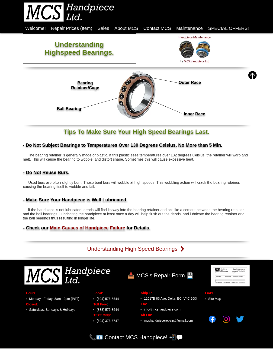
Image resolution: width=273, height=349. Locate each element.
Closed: (31, 304)
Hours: (30, 293)
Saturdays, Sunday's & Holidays (52, 309)
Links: (208, 293)
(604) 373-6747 (108, 321)
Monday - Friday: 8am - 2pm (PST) (54, 299)
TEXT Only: (101, 315)
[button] (228, 28)
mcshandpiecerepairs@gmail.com (168, 320)
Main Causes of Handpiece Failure (87, 227)
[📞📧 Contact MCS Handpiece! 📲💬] (136, 337)
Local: (97, 293)
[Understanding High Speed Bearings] (136, 249)
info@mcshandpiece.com (162, 309)
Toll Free (99, 304)
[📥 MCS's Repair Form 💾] (161, 275)
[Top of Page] (252, 75)
